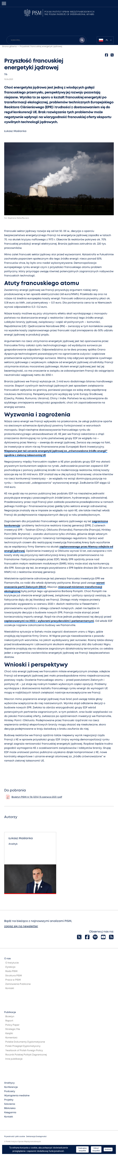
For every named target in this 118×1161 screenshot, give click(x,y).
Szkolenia (9, 1104)
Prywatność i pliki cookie (14, 1136)
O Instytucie (12, 963)
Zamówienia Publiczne (18, 984)
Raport (9, 1021)
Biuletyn (9, 1017)
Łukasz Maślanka (15, 131)
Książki (9, 1033)
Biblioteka (9, 1108)
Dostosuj (108, 1149)
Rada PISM (11, 971)
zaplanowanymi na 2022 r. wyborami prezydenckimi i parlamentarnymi (49, 621)
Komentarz (11, 1038)
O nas (7, 959)
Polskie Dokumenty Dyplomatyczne (25, 1042)
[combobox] (105, 40)
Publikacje (10, 1012)
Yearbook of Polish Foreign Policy (24, 1050)
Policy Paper (12, 1025)
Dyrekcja (10, 967)
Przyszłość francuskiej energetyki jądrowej (41, 46)
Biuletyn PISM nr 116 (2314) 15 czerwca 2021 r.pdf (37, 797)
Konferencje (11, 1087)
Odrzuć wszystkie (96, 1149)
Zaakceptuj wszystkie (82, 1149)
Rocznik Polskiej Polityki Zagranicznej (26, 1055)
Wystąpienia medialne (17, 1096)
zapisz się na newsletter (21, 926)
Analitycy (9, 1083)
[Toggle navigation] (4, 3)
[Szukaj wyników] (82, 40)
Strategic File (12, 1029)
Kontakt (9, 988)
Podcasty (9, 1091)
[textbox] (105, 40)
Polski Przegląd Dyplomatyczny (22, 1046)
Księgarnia (10, 1113)
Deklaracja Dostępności (36, 1136)
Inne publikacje (13, 1059)
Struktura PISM (13, 976)
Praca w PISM (13, 980)
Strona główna (9, 46)
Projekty (8, 1100)
